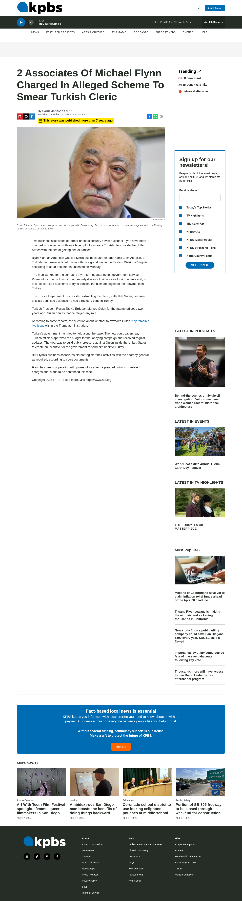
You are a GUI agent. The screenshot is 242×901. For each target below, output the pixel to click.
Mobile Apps (88, 868)
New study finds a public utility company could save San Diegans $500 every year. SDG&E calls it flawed (199, 636)
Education (128, 800)
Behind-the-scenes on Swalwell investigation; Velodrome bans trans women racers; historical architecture (197, 401)
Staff (84, 886)
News (35, 34)
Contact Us (134, 856)
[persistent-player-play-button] (21, 24)
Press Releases (90, 874)
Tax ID (178, 868)
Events (188, 34)
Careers (86, 856)
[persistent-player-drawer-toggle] (213, 24)
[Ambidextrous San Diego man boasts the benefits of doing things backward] (94, 782)
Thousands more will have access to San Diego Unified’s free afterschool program (199, 675)
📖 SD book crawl (189, 78)
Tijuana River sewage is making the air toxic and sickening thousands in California (197, 615)
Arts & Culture (93, 34)
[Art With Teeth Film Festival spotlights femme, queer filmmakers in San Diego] (41, 782)
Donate (121, 747)
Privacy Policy (89, 880)
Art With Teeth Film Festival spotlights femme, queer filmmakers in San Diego (41, 808)
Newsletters (88, 850)
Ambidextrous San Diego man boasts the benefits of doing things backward (93, 808)
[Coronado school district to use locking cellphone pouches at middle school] (147, 782)
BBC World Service (50, 25)
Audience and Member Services (145, 844)
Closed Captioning (138, 850)
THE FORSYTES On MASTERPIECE (189, 526)
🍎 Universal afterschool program (194, 93)
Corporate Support (185, 844)
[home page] (39, 9)
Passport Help (136, 874)
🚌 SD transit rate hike (192, 84)
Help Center (135, 880)
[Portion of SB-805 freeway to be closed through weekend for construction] (200, 782)
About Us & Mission (92, 844)
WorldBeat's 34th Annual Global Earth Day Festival (197, 465)
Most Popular (188, 550)
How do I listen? (137, 868)
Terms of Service (90, 892)
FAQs (131, 862)
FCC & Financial (90, 862)
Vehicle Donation (184, 874)
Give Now (215, 9)
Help (203, 34)
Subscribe (200, 265)
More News (28, 763)
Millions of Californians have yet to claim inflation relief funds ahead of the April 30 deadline (200, 596)
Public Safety (183, 800)
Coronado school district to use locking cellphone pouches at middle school (147, 808)
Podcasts (141, 34)
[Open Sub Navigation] (41, 34)
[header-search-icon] (199, 8)
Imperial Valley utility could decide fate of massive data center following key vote (199, 656)
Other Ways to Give (185, 862)
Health (73, 800)
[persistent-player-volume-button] (31, 24)
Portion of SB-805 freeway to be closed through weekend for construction (198, 808)
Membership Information (188, 856)
